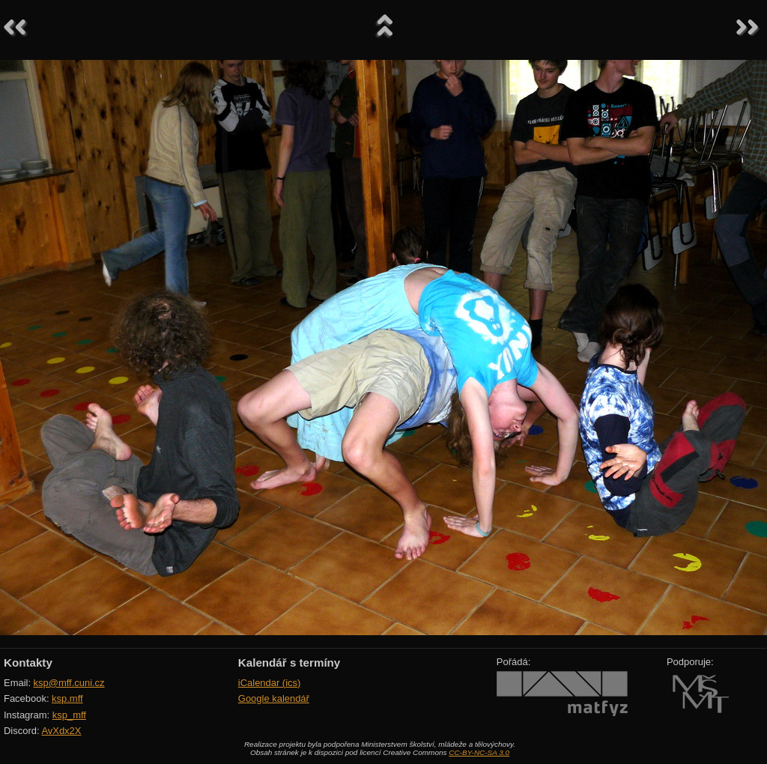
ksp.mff (67, 698)
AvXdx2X (61, 730)
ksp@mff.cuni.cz (69, 682)
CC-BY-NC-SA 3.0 (479, 752)
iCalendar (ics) (269, 682)
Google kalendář (273, 698)
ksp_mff (69, 715)
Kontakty (28, 662)
